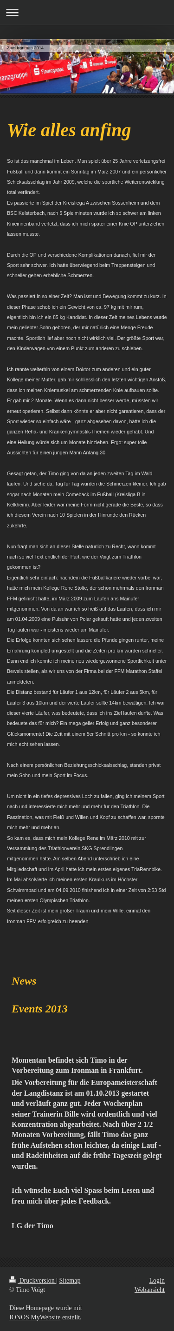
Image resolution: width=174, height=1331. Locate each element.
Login (157, 1280)
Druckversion (32, 1280)
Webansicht (150, 1289)
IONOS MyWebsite (34, 1317)
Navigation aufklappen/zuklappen (87, 12)
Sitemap (70, 1280)
